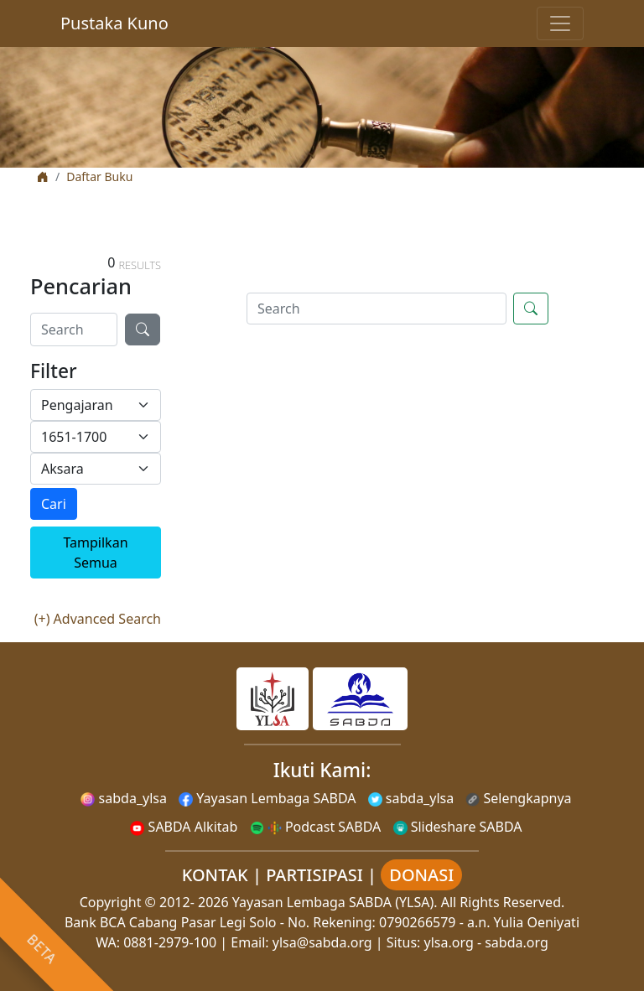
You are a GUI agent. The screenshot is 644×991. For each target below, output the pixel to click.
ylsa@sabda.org (322, 942)
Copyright (111, 902)
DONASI (421, 875)
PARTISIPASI (314, 875)
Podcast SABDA (316, 826)
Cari (53, 504)
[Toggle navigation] (560, 23)
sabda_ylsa (123, 798)
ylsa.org (449, 942)
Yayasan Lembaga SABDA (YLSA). (335, 902)
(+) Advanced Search (97, 619)
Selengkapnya (518, 798)
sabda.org (516, 942)
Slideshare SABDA (457, 826)
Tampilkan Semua (95, 552)
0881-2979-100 (169, 942)
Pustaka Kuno (114, 23)
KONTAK (215, 875)
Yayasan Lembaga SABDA (267, 798)
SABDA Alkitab (183, 826)
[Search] (73, 329)
